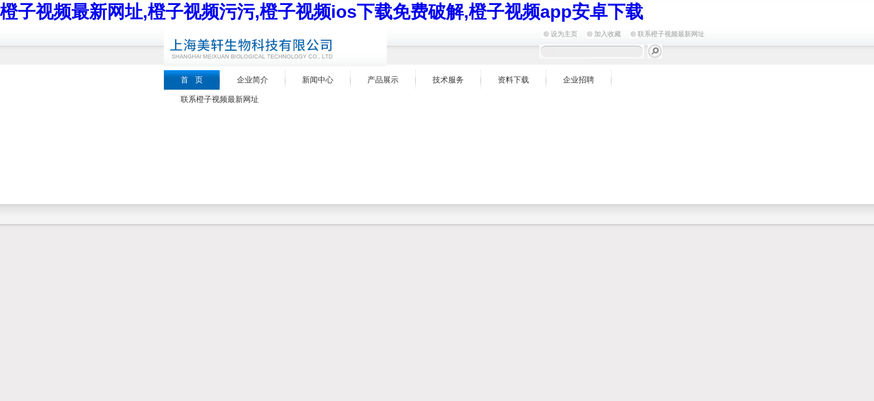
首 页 (192, 79)
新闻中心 (317, 79)
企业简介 (252, 79)
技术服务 (448, 79)
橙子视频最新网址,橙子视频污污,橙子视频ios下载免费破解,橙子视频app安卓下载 (321, 12)
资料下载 (513, 79)
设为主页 (564, 34)
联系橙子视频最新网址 (671, 34)
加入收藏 (607, 34)
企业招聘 (578, 79)
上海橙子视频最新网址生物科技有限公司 (303, 45)
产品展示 (383, 79)
